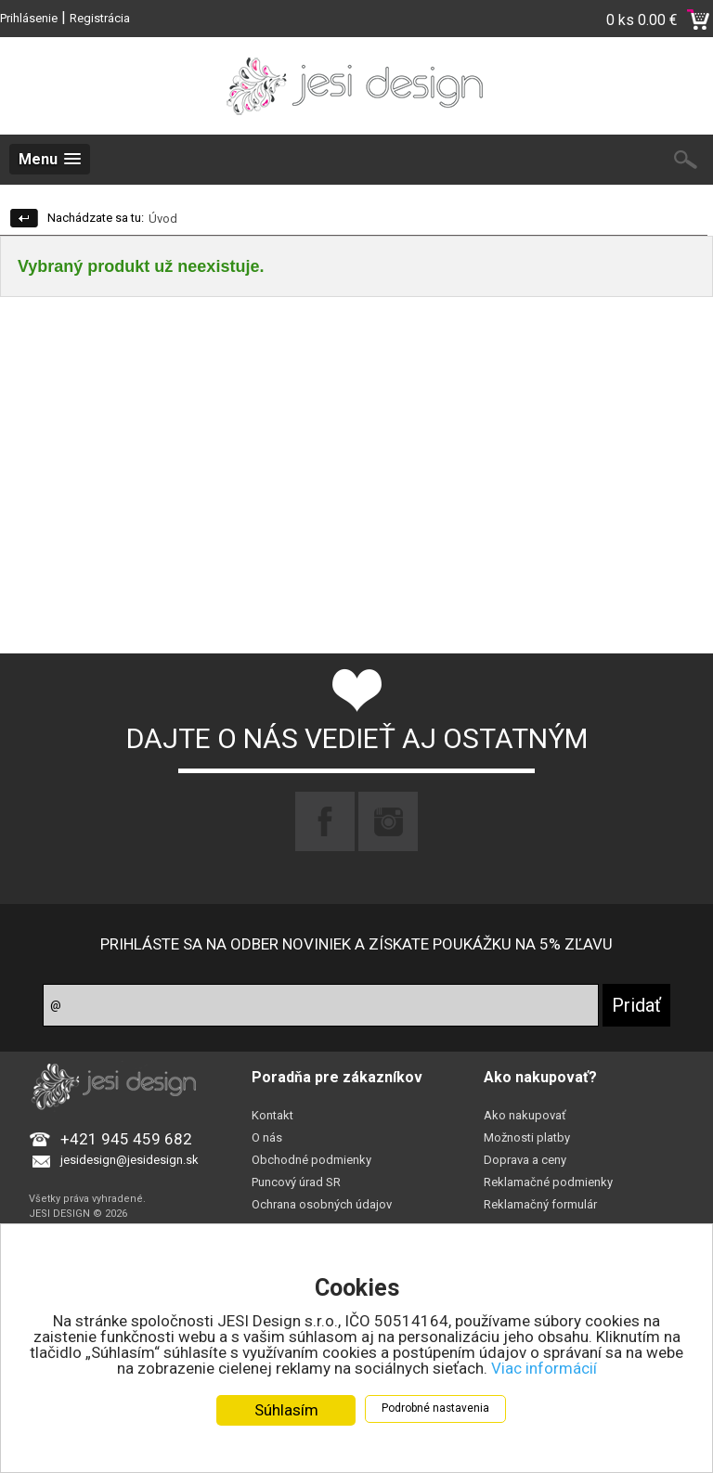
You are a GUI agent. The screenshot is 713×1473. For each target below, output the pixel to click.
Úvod (163, 219)
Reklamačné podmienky (548, 1182)
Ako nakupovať (525, 1115)
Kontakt (272, 1115)
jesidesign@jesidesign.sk (129, 1160)
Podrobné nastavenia (435, 1408)
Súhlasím (286, 1411)
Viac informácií (544, 1369)
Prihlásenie (29, 18)
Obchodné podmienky (311, 1160)
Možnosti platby (527, 1137)
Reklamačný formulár (540, 1204)
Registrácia (100, 18)
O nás (267, 1137)
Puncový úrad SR (296, 1182)
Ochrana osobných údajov (322, 1204)
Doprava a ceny (525, 1160)
